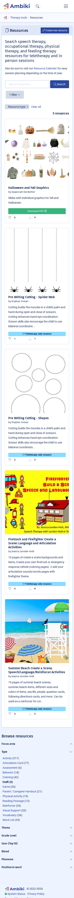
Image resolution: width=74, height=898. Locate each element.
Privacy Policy (35, 893)
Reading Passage (13, 801)
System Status (16, 893)
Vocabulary (10, 815)
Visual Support (12, 810)
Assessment (10, 767)
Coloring (8, 777)
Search (60, 84)
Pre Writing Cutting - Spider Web (31, 297)
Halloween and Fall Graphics (28, 188)
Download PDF (37, 211)
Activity (7, 758)
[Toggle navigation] (66, 6)
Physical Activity (12, 796)
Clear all (36, 106)
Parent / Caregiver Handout (19, 791)
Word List (8, 819)
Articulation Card (13, 763)
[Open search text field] (37, 6)
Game (6, 786)
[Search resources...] (27, 84)
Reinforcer (9, 805)
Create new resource (55, 30)
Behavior (8, 772)
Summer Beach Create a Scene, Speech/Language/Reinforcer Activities (36, 670)
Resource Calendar (45, 68)
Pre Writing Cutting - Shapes (28, 418)
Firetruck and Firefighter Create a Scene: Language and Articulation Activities (32, 543)
